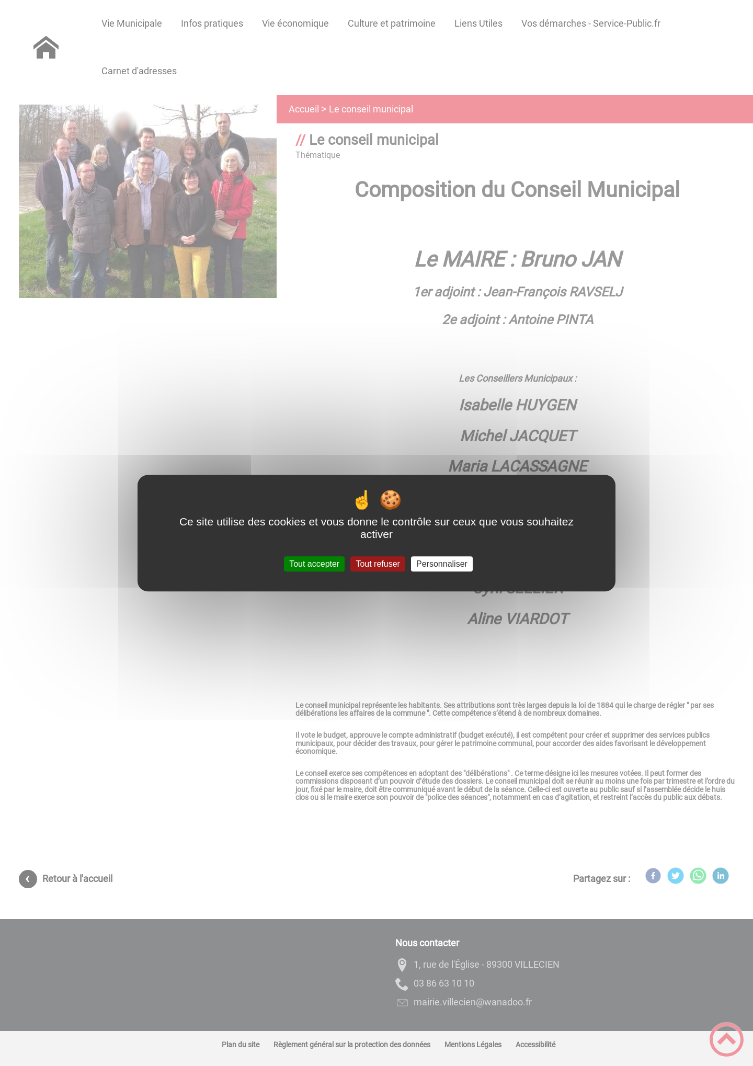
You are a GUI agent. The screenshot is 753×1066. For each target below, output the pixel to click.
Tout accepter (314, 563)
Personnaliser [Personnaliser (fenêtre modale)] (441, 563)
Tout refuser (378, 563)
